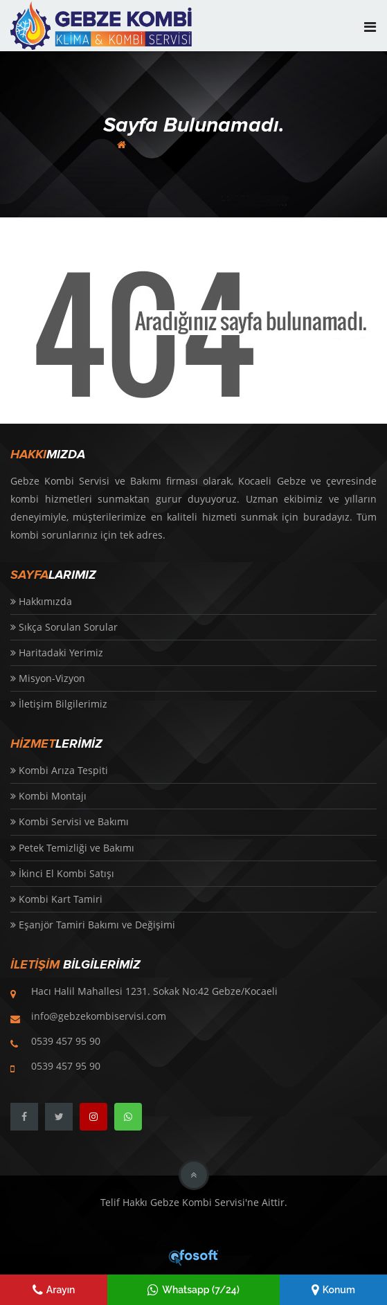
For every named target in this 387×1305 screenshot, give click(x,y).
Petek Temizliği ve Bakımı (72, 847)
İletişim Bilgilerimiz (58, 703)
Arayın (54, 1289)
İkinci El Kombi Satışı (62, 873)
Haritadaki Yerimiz (56, 652)
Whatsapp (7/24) (193, 1289)
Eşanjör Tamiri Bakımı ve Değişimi (92, 924)
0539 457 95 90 (65, 1040)
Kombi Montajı (48, 795)
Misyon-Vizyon (47, 678)
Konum (333, 1289)
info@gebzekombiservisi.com (98, 1016)
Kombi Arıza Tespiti (59, 770)
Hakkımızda (41, 601)
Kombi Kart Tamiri (56, 899)
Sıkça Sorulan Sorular (64, 626)
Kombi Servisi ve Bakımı (69, 821)
